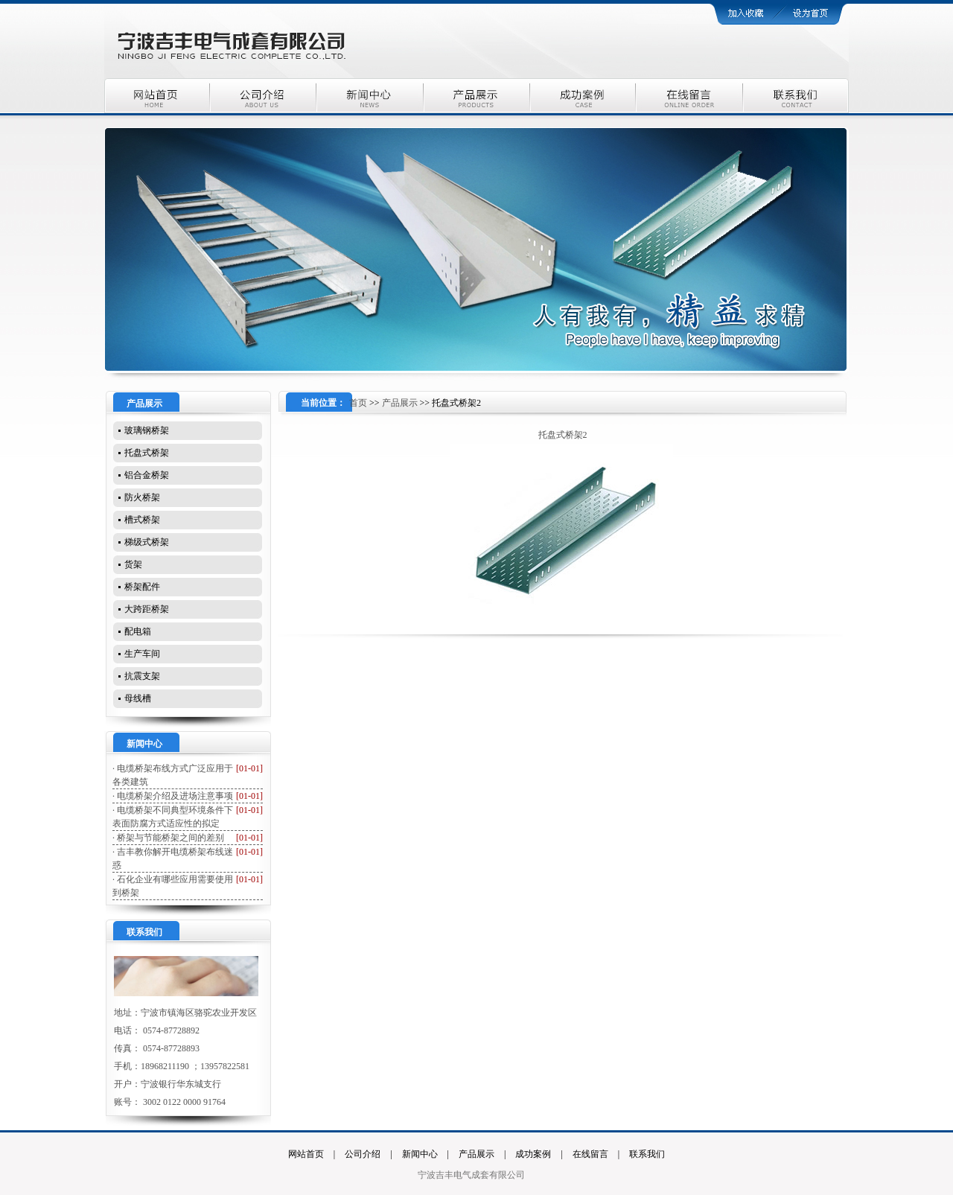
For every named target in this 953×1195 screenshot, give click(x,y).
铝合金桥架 (146, 475)
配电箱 (137, 631)
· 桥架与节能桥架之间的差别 (168, 837)
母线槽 (137, 698)
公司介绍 (362, 1154)
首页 (358, 403)
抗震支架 (142, 676)
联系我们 (647, 1154)
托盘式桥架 (146, 452)
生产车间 (142, 654)
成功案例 (533, 1154)
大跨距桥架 (146, 609)
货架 (133, 564)
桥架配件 (142, 586)
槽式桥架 (142, 519)
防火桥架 (142, 497)
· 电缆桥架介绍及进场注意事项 (172, 796)
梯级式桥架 (146, 542)
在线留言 (590, 1154)
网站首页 (306, 1154)
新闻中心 (420, 1154)
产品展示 (400, 403)
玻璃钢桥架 (146, 430)
